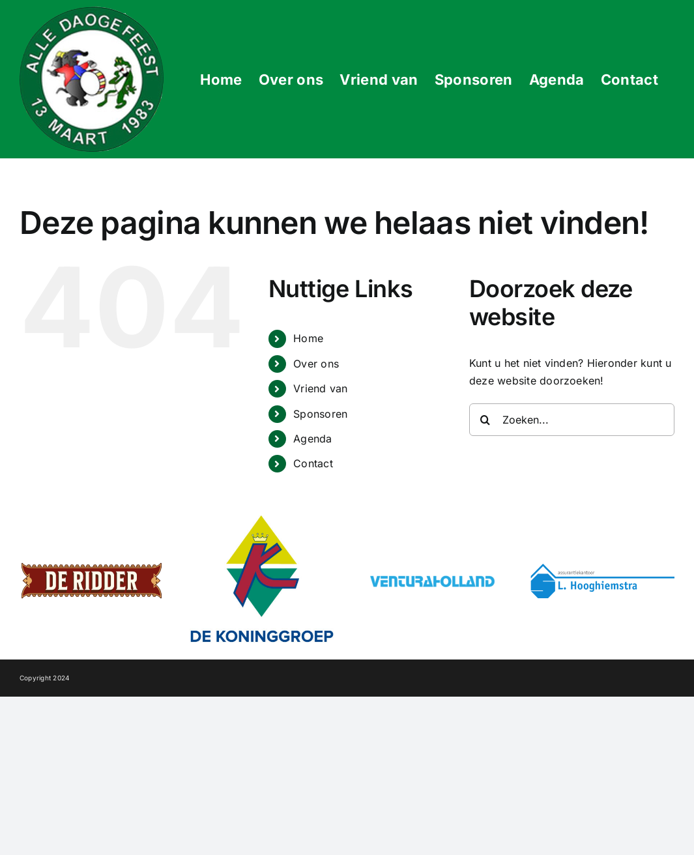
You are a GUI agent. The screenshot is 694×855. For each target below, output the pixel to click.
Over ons (316, 363)
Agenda (312, 438)
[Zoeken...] (571, 419)
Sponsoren (320, 413)
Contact (313, 463)
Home (308, 338)
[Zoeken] (485, 419)
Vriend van (320, 388)
